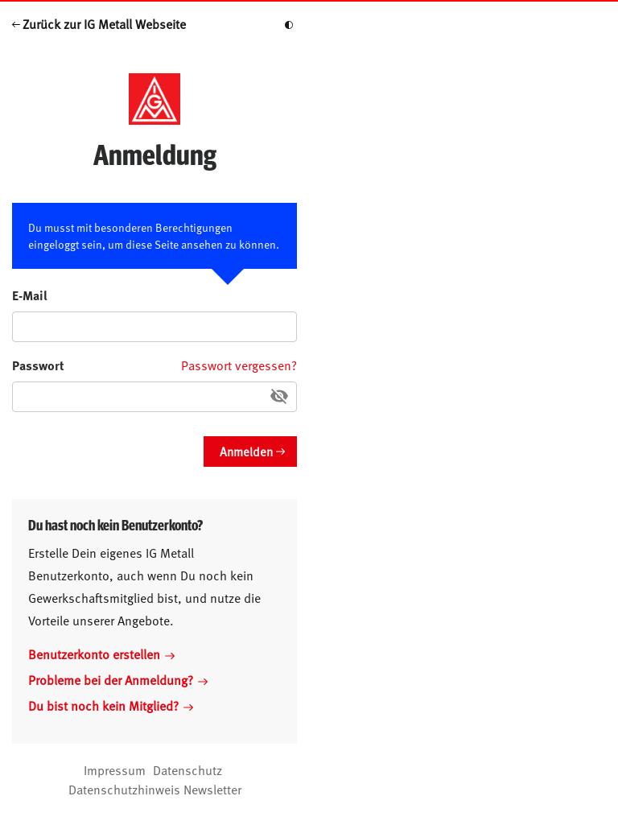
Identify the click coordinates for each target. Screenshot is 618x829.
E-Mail (29, 295)
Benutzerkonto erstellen (101, 653)
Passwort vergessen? (239, 364)
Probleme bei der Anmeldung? (118, 679)
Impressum (115, 769)
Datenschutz (187, 769)
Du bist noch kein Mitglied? (110, 705)
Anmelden (246, 451)
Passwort (38, 365)
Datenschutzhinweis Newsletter (154, 789)
